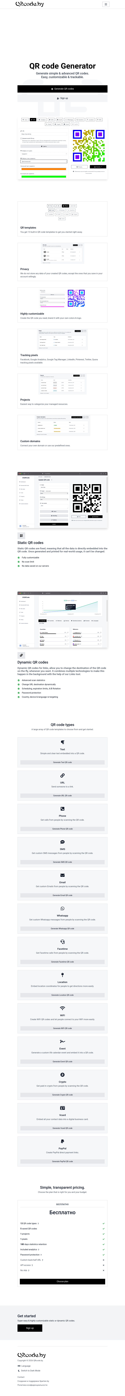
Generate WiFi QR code (62, 1028)
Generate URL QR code (62, 796)
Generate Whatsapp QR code (62, 929)
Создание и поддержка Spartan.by (33, 1381)
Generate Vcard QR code (62, 1128)
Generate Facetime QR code (62, 962)
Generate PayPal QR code (62, 1161)
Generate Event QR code (62, 1062)
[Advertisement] (62, 28)
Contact (20, 1377)
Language (24, 1366)
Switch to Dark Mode (29, 1370)
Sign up (62, 98)
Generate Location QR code (62, 995)
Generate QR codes (62, 88)
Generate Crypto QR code (62, 1095)
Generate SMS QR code (62, 862)
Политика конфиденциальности (32, 1385)
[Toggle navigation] (105, 4)
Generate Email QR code (62, 895)
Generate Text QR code (62, 762)
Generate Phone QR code (62, 829)
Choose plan (62, 1281)
